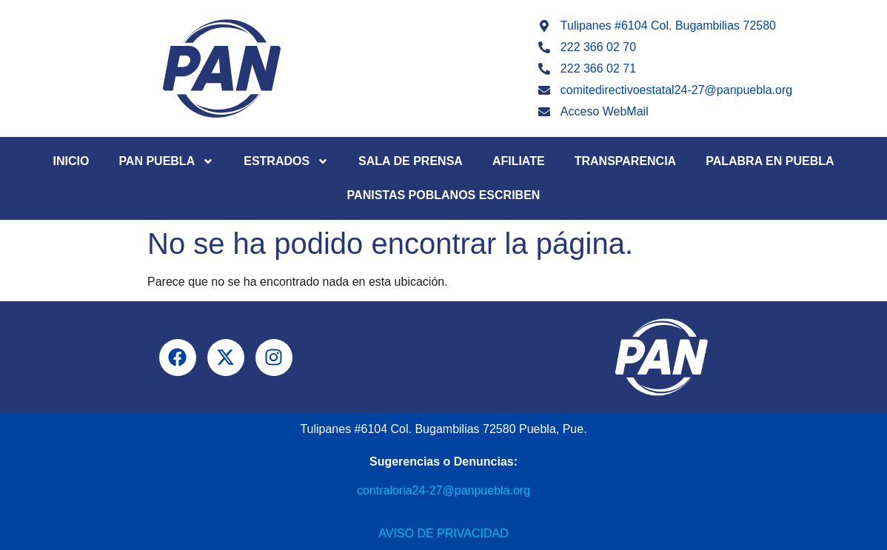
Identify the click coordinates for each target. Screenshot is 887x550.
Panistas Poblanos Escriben (443, 195)
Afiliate (518, 161)
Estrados (286, 161)
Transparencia (625, 161)
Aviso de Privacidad (443, 533)
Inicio (71, 161)
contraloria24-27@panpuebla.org (443, 490)
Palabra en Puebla (770, 161)
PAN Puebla (166, 161)
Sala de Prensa (410, 161)
